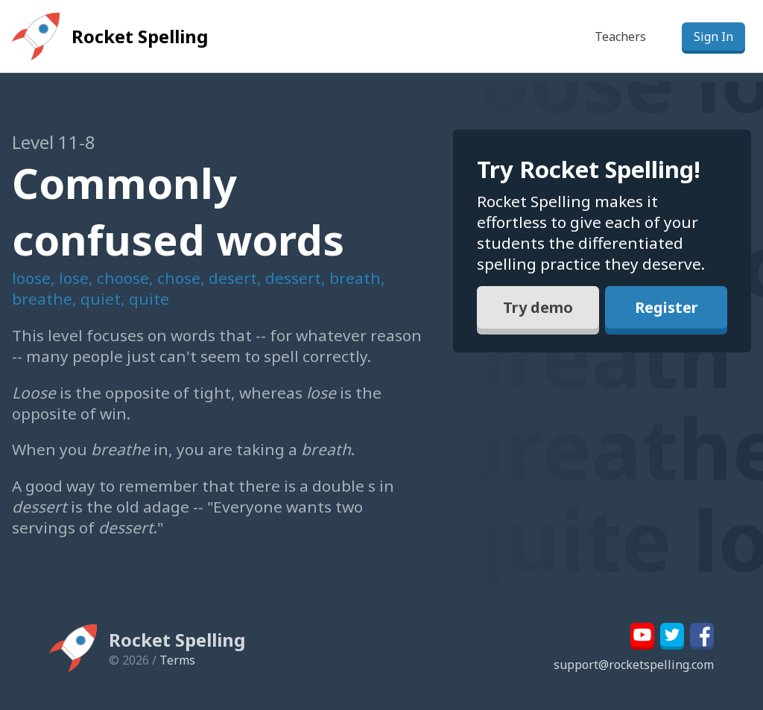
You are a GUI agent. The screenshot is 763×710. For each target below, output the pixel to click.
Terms (177, 660)
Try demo (538, 307)
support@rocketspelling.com (634, 664)
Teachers (620, 36)
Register (666, 307)
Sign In (713, 36)
